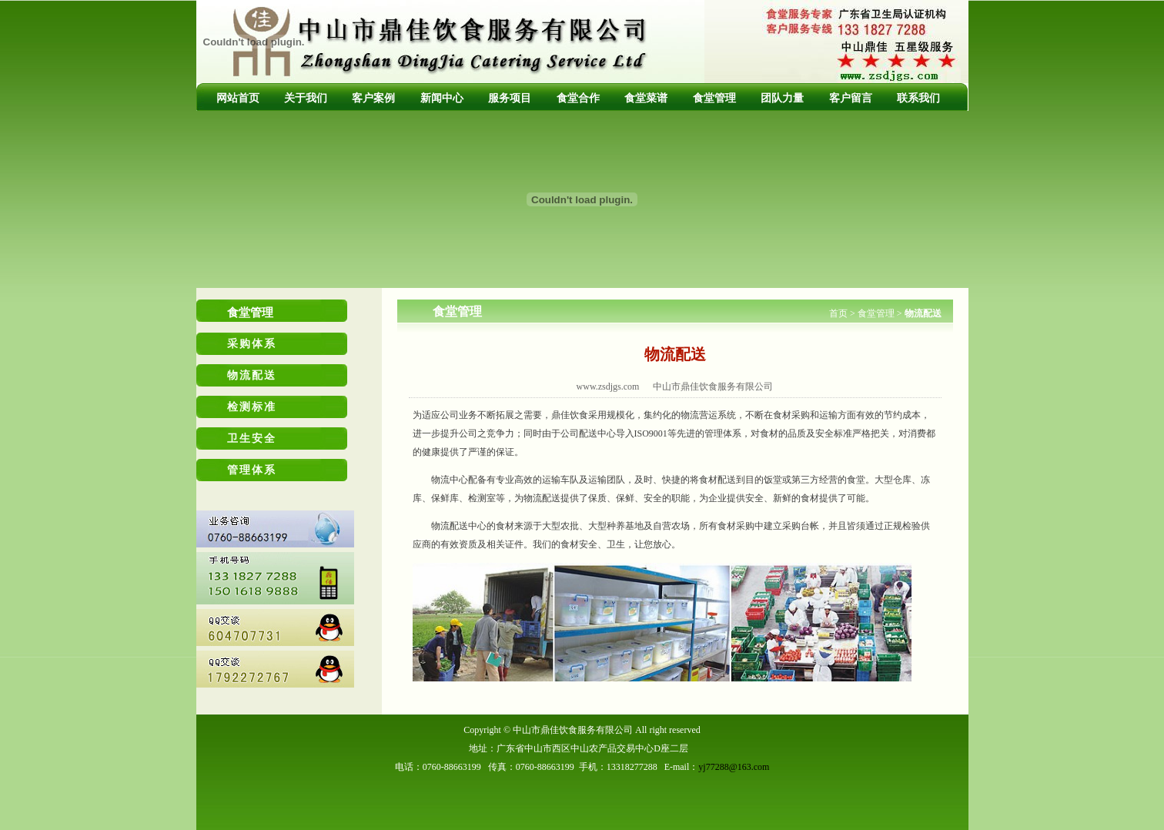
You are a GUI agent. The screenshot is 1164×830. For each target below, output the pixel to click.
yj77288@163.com (733, 766)
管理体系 (251, 470)
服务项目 (509, 98)
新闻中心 (441, 98)
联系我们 (918, 98)
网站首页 (237, 98)
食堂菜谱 (645, 98)
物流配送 (251, 375)
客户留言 (850, 98)
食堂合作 (578, 98)
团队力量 (782, 98)
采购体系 (251, 344)
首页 (838, 313)
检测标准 (251, 407)
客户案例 (373, 98)
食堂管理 (714, 98)
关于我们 (305, 98)
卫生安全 (251, 438)
